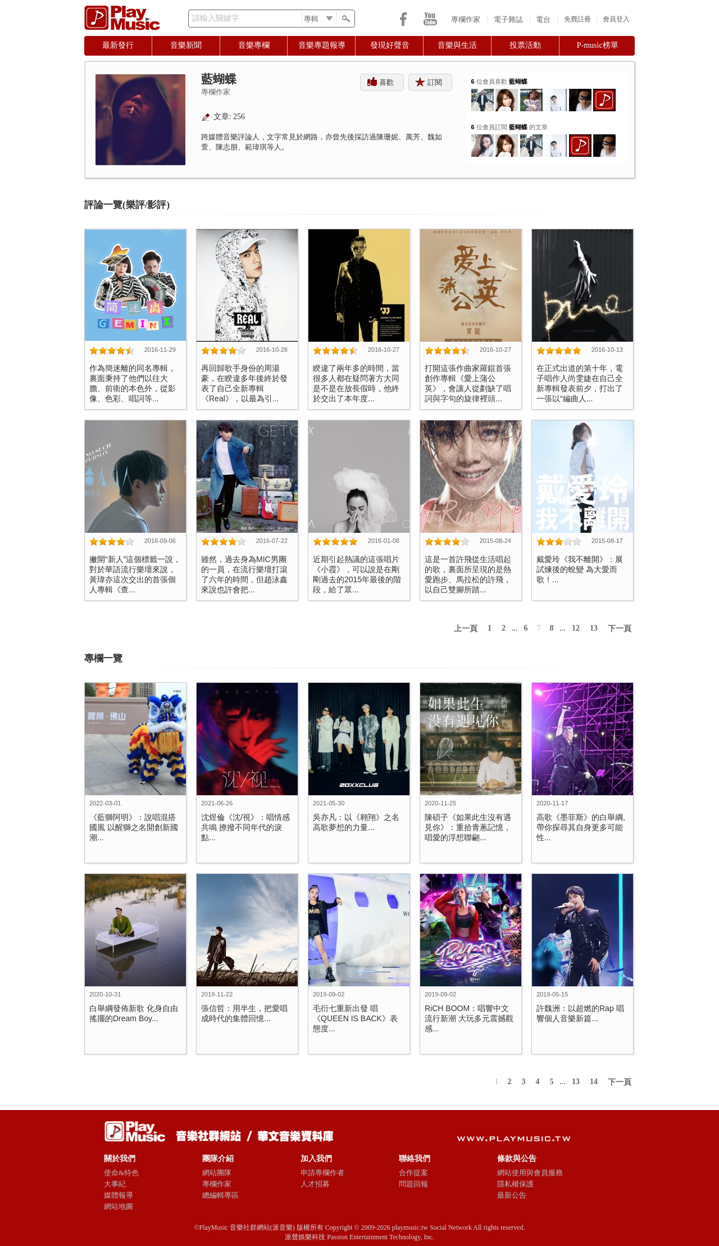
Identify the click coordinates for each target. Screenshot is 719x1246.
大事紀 (115, 1184)
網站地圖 (118, 1206)
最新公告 (511, 1195)
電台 (543, 19)
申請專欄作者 (322, 1172)
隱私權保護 (515, 1184)
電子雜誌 (508, 19)
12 (576, 628)
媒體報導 (118, 1195)
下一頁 (619, 628)
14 (594, 1081)
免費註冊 (577, 19)
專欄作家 (465, 19)
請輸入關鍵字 (215, 18)
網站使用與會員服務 (530, 1172)
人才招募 (315, 1184)
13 (594, 628)
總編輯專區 (220, 1195)
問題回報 (413, 1184)
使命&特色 (121, 1172)
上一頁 (465, 628)
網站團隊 (216, 1172)
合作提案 (413, 1172)
